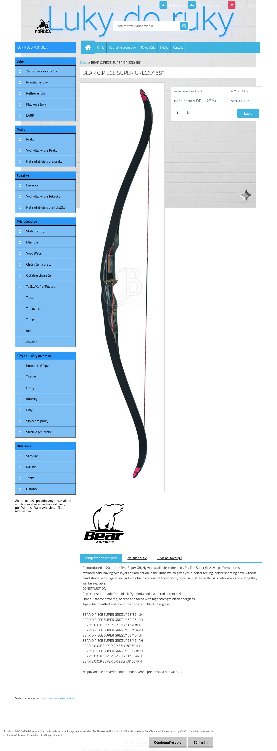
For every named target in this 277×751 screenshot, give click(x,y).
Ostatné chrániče (38, 275)
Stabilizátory (35, 231)
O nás (100, 47)
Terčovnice (33, 308)
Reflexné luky (36, 93)
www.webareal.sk (62, 698)
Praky (30, 139)
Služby (164, 47)
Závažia (31, 341)
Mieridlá (32, 242)
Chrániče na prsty (38, 264)
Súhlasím (201, 742)
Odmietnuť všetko (167, 742)
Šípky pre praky (37, 420)
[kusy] (179, 112)
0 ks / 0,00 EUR (248, 5)
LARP (30, 115)
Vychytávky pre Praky (41, 150)
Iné (28, 330)
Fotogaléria (148, 47)
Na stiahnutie (137, 557)
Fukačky (32, 185)
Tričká (30, 477)
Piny (29, 409)
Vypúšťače (34, 253)
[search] (184, 26)
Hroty (30, 387)
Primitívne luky (37, 82)
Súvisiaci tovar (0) (169, 557)
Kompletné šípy (37, 365)
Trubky (31, 376)
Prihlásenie (177, 5)
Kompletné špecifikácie (101, 557)
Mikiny (31, 466)
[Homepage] (90, 47)
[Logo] (45, 26)
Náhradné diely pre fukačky (46, 207)
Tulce (30, 297)
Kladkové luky (36, 104)
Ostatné (32, 488)
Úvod (84, 62)
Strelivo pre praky (39, 431)
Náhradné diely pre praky (44, 161)
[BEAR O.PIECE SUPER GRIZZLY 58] (103, 504)
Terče (30, 319)
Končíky (31, 398)
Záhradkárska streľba (41, 71)
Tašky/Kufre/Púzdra (40, 286)
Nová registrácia (209, 5)
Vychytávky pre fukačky (43, 196)
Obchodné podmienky (123, 47)
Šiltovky (32, 455)
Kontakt (178, 47)
